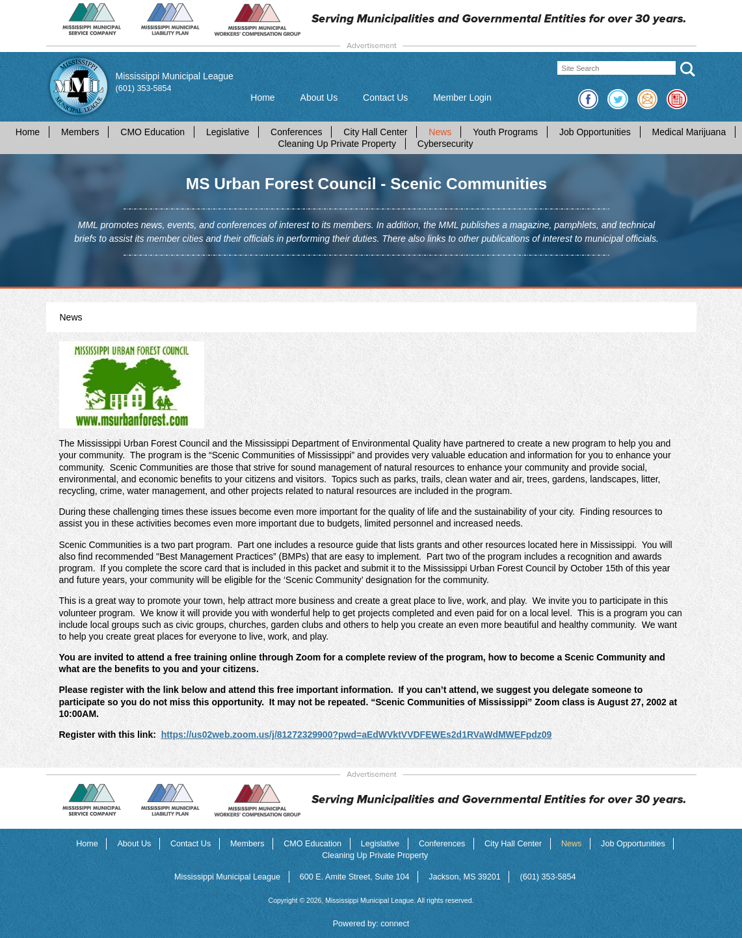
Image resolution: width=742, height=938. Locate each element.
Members (80, 132)
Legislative (227, 132)
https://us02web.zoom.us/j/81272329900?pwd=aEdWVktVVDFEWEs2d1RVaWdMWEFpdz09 (356, 734)
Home (262, 97)
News (440, 132)
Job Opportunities (595, 132)
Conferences (296, 132)
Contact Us (385, 97)
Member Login (462, 97)
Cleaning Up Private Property (337, 143)
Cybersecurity (445, 143)
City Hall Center (375, 132)
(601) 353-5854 (144, 88)
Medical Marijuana (689, 132)
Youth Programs (505, 132)
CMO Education (152, 132)
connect (394, 923)
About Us (319, 97)
